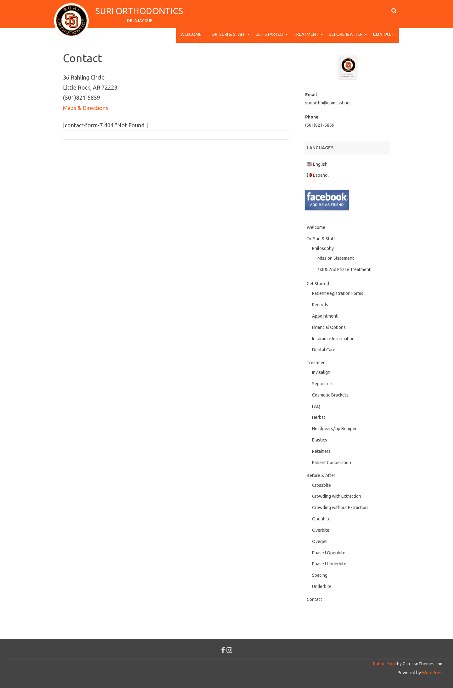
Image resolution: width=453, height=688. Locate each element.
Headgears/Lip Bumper (334, 428)
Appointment (325, 316)
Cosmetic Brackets (330, 394)
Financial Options (329, 327)
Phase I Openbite (328, 552)
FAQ (316, 406)
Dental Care (323, 349)
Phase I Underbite (329, 563)
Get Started (269, 34)
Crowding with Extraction (336, 496)
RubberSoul (384, 663)
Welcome (191, 34)
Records (320, 304)
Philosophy (323, 248)
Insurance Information (333, 338)
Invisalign (321, 372)
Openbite (321, 518)
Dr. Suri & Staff (228, 34)
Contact (383, 34)
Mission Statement (335, 258)
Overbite (320, 530)
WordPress (432, 672)
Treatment (306, 34)
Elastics (319, 439)
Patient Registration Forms (337, 293)
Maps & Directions (85, 108)
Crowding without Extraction (340, 507)
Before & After (346, 34)
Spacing (319, 575)
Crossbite (321, 485)
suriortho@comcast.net (328, 102)
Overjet (319, 541)
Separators (322, 383)
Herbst (318, 417)
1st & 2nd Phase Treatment (344, 269)
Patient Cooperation (331, 462)
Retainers (321, 451)
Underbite (322, 586)
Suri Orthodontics (140, 11)
